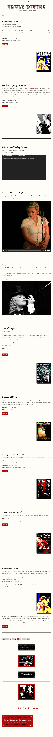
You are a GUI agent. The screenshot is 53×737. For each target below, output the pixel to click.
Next (28, 639)
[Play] (3, 250)
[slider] (24, 250)
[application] (24, 167)
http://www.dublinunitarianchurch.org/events (36, 584)
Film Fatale (31, 88)
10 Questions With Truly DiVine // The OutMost (16, 279)
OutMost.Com (27, 267)
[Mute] (45, 250)
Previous (4, 639)
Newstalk (19, 196)
